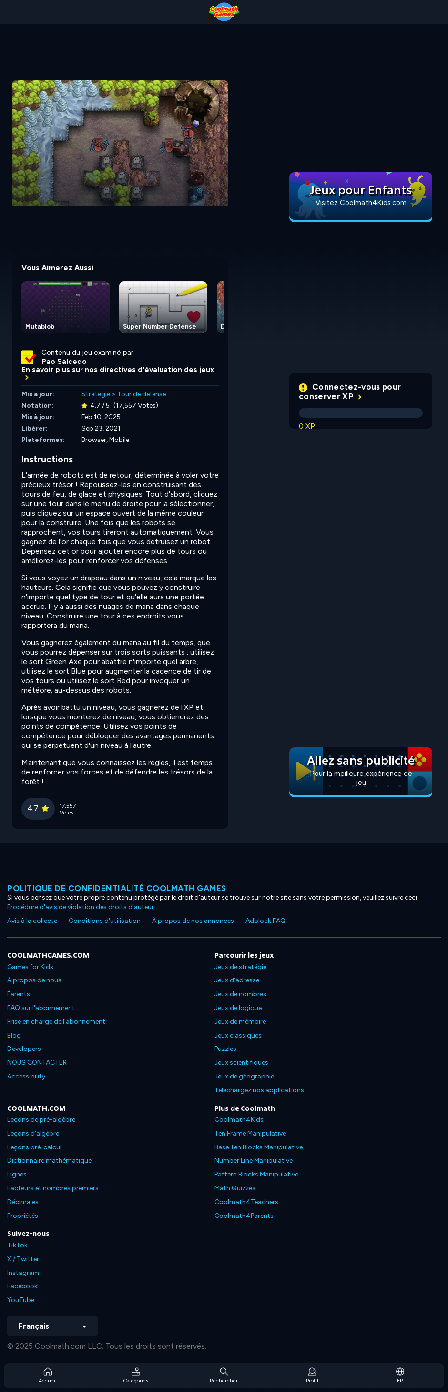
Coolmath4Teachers (246, 1202)
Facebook (22, 1286)
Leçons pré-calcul (34, 1147)
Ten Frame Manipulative (250, 1133)
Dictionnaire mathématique (49, 1161)
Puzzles (225, 1049)
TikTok (17, 1245)
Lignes (17, 1174)
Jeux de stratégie (240, 967)
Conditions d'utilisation (105, 921)
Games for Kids (30, 967)
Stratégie (95, 394)
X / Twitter (23, 1259)
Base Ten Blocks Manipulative (258, 1147)
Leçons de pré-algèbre (41, 1120)
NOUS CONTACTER (37, 1063)
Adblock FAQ (265, 921)
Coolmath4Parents (244, 1216)
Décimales (23, 1202)
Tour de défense (141, 394)
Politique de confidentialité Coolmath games (116, 888)
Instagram (23, 1273)
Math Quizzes (234, 1188)
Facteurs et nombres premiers (53, 1188)
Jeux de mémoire (240, 1022)
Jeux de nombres (240, 994)
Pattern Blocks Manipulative (256, 1174)
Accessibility (26, 1076)
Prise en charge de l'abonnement (56, 1022)
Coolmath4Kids (239, 1120)
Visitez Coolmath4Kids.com (361, 202)
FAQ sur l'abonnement (41, 1008)
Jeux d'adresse (236, 980)
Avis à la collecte (32, 921)
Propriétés (22, 1216)
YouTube (20, 1300)
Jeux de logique (238, 1008)
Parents (18, 994)
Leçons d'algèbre (33, 1133)
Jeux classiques (238, 1035)
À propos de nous (34, 980)
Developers (24, 1049)
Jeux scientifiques (241, 1063)
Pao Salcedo (64, 361)
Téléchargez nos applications (259, 1090)
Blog (14, 1035)
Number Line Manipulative (253, 1161)
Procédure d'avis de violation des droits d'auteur (80, 907)
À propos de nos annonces (193, 921)
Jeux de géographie (244, 1076)
